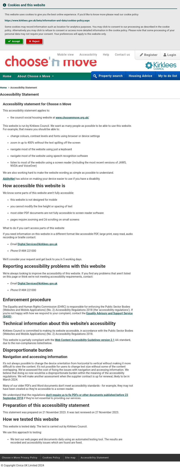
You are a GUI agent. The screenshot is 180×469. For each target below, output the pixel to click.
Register (149, 55)
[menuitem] (7, 76)
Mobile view (65, 54)
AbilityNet (9, 178)
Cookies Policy (51, 457)
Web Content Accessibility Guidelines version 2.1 (84, 340)
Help (106, 54)
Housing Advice (140, 76)
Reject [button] (34, 41)
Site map (70, 457)
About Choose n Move (34, 76)
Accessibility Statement (95, 457)
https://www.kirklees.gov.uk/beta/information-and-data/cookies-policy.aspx (47, 20)
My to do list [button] (167, 76)
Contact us (122, 54)
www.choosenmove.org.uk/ (72, 117)
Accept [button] (14, 41)
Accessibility (88, 54)
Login (170, 55)
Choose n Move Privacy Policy (19, 457)
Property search (111, 76)
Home (7, 76)
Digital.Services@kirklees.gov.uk (37, 244)
